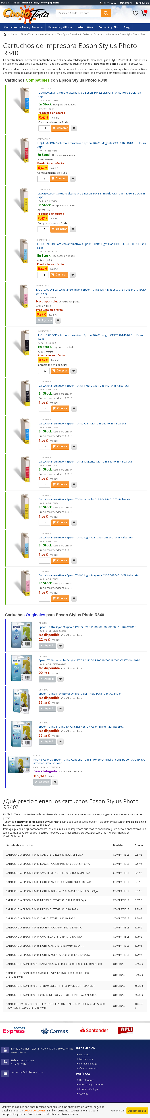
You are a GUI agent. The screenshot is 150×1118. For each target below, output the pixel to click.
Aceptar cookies (137, 1111)
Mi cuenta (144, 2)
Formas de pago (88, 1063)
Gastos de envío (88, 1068)
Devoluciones (86, 1080)
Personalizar (118, 1111)
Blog (127, 27)
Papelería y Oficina (60, 27)
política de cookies (34, 1111)
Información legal (88, 1089)
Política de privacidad (91, 1084)
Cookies (83, 1093)
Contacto (126, 2)
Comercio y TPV (108, 27)
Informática (85, 27)
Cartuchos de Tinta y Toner (23, 27)
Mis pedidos (86, 1059)
